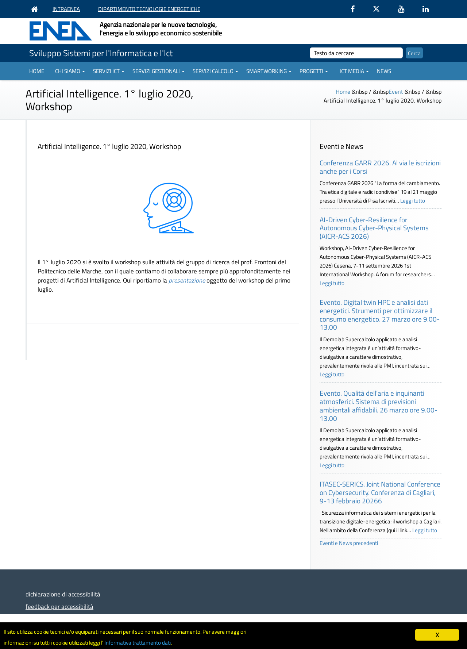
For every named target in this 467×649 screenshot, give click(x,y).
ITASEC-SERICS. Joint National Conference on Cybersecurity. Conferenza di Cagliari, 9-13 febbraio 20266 (380, 492)
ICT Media (354, 71)
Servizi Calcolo (215, 71)
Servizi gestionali (158, 71)
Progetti (314, 71)
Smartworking (269, 71)
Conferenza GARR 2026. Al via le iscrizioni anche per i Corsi (380, 166)
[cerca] (356, 52)
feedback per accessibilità (59, 606)
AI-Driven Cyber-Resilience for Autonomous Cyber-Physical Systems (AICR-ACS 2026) (374, 228)
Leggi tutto (412, 200)
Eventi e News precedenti (349, 543)
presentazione (187, 280)
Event (396, 91)
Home (36, 71)
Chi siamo (70, 71)
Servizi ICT (108, 71)
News (384, 71)
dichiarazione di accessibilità (63, 594)
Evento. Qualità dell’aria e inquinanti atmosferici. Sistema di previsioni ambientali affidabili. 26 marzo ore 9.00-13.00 (378, 405)
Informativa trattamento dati (161, 642)
